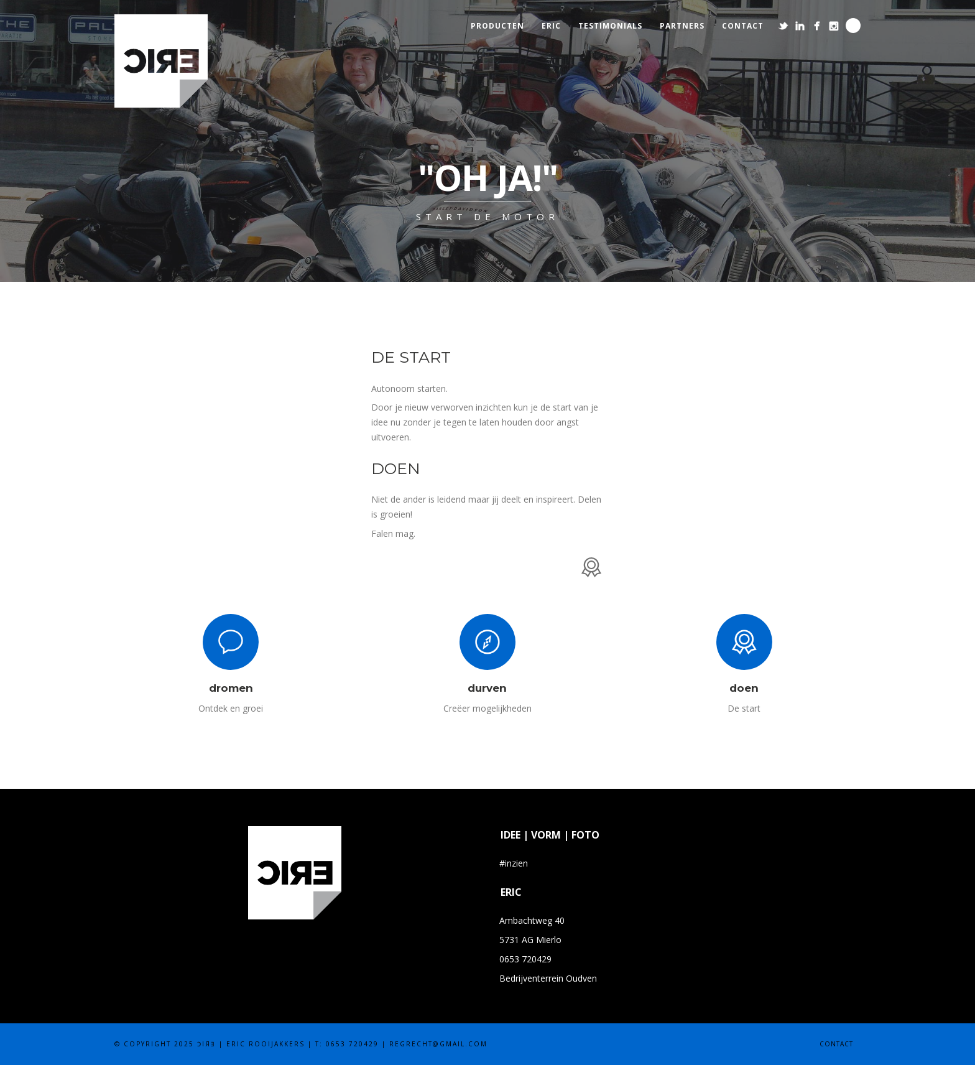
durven (487, 688)
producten (497, 26)
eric (551, 26)
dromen (231, 688)
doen (744, 688)
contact (743, 26)
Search (853, 25)
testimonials (610, 26)
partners (682, 26)
